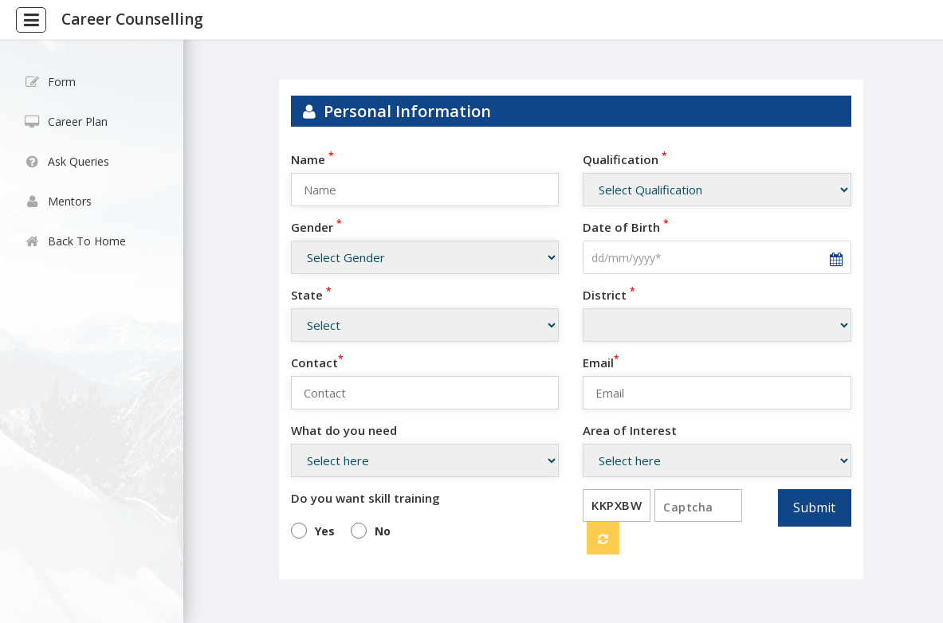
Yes (325, 531)
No (383, 531)
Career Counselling (132, 19)
